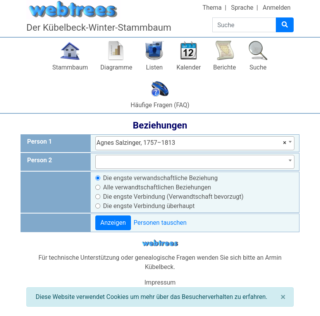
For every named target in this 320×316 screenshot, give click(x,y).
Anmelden (277, 7)
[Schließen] (283, 297)
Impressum (160, 282)
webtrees (160, 243)
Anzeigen (113, 222)
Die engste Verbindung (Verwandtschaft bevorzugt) (173, 196)
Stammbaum (70, 67)
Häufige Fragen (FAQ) (160, 105)
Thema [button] (212, 7)
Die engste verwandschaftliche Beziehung (160, 178)
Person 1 (39, 141)
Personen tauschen (160, 222)
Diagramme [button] (116, 67)
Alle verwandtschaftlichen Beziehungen (157, 187)
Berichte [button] (224, 67)
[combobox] (194, 143)
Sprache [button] (242, 7)
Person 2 (39, 160)
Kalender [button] (188, 67)
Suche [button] (258, 67)
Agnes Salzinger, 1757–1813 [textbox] (191, 142)
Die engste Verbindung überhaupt (148, 206)
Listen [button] (154, 67)
